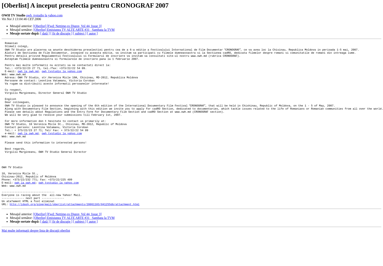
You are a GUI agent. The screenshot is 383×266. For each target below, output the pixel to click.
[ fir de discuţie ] (61, 33)
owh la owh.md (28, 77)
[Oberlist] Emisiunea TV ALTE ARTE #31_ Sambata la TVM (74, 29)
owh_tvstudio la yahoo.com (44, 15)
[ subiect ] (79, 33)
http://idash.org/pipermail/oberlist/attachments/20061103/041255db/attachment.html (75, 236)
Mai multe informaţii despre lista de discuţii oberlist (36, 262)
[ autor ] (92, 33)
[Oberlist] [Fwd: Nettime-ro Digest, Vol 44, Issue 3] (67, 26)
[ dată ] (45, 33)
